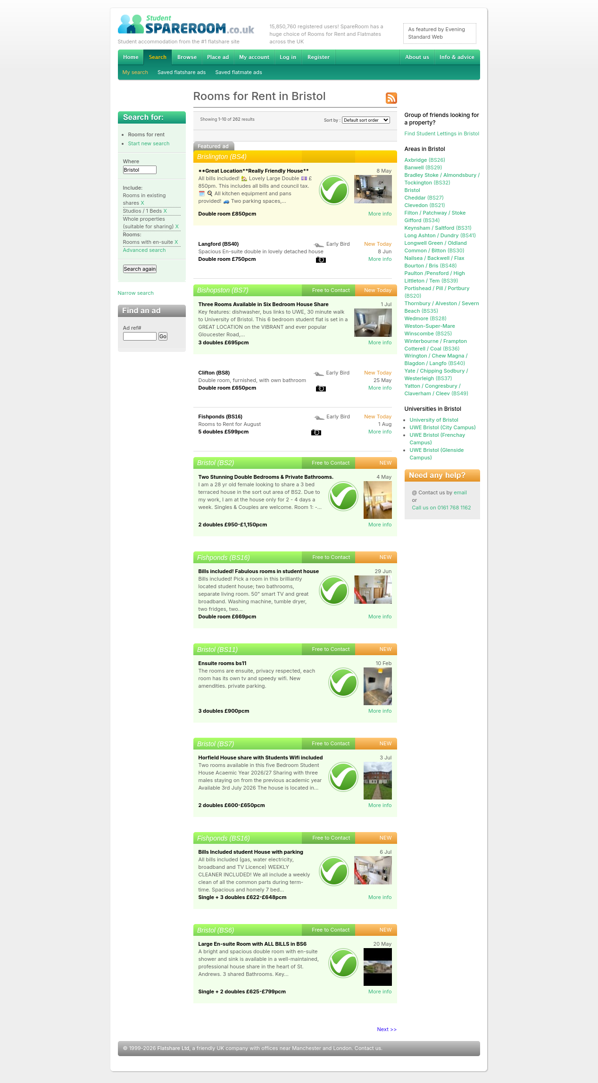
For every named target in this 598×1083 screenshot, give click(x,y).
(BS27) (424, 197)
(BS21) (425, 205)
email (460, 492)
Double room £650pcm (228, 387)
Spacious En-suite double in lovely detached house (261, 251)
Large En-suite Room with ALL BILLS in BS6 (253, 944)
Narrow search (136, 293)
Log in (287, 57)
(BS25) (428, 333)
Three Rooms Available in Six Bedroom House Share (264, 304)
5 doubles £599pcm (224, 431)
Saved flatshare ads (182, 72)
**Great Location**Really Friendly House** (254, 170)
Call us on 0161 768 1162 (441, 507)
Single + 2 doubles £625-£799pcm (242, 991)
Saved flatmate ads (238, 72)
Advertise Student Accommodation (218, 57)
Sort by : (357, 120)
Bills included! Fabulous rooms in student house (259, 571)
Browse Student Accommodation (187, 57)
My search (136, 72)
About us (416, 57)
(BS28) (426, 318)
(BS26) (425, 160)
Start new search (149, 143)
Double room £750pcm (227, 259)
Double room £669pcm (228, 616)
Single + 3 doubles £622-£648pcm (243, 897)
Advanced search (144, 250)
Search (157, 57)
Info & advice (457, 57)
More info (380, 213)
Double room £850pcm (228, 213)
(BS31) (438, 228)
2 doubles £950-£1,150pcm (233, 524)
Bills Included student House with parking (251, 852)
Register (318, 57)
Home (130, 57)
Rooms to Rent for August (230, 424)
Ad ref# (132, 328)
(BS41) (440, 235)
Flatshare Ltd (174, 1048)
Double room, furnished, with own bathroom (253, 380)
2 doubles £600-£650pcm (232, 805)
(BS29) (423, 167)
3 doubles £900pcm (224, 711)
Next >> (387, 1029)
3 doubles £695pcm (224, 342)
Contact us (368, 1048)
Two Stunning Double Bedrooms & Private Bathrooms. (266, 477)
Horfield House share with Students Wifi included (261, 757)
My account (254, 57)
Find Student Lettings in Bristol (442, 133)
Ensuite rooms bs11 (223, 663)
